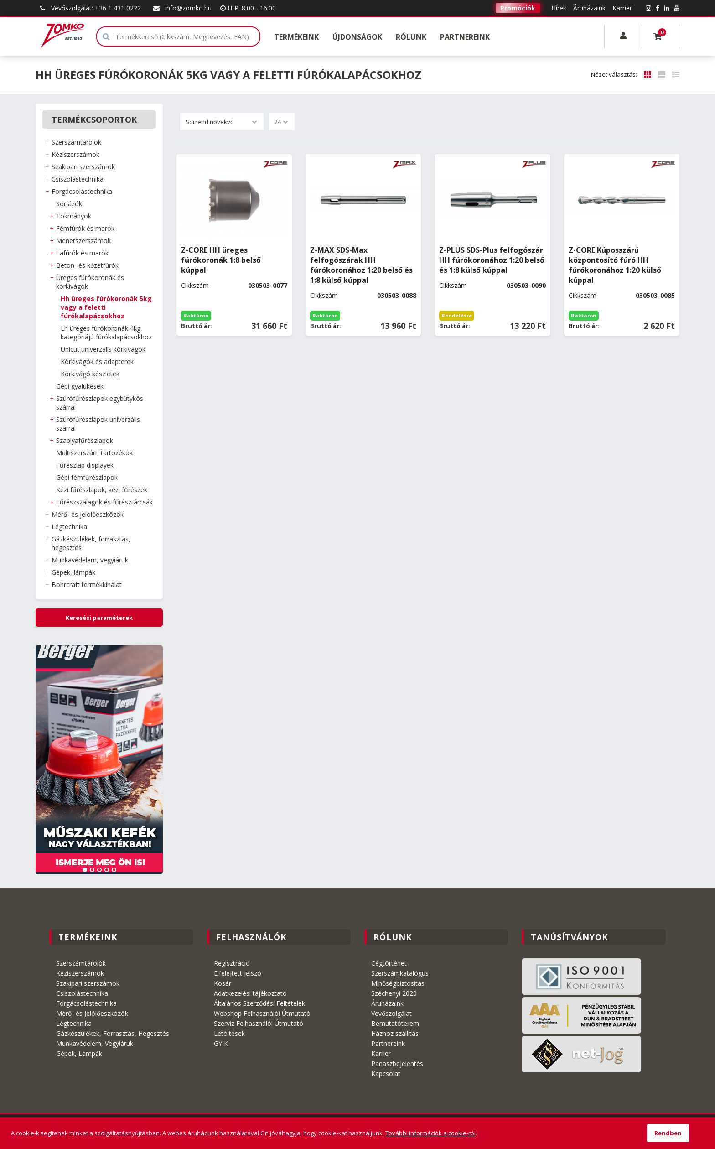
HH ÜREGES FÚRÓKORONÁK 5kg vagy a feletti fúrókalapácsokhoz (106, 307)
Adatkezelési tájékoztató (250, 993)
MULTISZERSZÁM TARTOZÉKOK (94, 452)
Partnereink (465, 37)
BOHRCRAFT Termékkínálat (87, 584)
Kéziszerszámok (80, 973)
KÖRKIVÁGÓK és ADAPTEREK (97, 361)
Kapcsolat (385, 1073)
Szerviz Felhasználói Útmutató (258, 1023)
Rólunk (411, 37)
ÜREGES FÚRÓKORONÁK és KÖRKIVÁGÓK (90, 282)
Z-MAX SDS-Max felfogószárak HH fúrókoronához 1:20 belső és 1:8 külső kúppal (361, 265)
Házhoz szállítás (395, 1033)
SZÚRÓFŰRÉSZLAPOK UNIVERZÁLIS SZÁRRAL (98, 423)
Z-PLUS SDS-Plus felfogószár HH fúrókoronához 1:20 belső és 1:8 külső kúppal (491, 260)
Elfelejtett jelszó (237, 973)
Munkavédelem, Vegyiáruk (94, 1043)
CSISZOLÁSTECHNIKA (78, 179)
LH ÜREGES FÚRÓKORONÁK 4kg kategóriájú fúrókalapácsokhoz (106, 332)
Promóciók (517, 8)
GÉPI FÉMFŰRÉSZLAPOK (87, 477)
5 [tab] (114, 870)
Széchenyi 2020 (394, 993)
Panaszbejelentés (397, 1063)
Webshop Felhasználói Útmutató (262, 1013)
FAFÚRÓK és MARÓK (82, 253)
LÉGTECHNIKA (69, 526)
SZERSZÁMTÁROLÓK (76, 142)
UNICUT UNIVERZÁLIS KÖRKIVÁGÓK (103, 349)
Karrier (622, 8)
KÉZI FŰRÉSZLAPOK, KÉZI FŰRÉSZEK (101, 489)
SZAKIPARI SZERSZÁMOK (83, 166)
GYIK (221, 1043)
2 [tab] (92, 870)
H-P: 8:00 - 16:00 (248, 8)
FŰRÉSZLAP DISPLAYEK (85, 465)
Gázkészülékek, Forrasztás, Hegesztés (112, 1033)
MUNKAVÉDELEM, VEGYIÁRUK (90, 560)
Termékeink (296, 37)
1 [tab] (85, 870)
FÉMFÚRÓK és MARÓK (85, 228)
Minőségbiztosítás (398, 983)
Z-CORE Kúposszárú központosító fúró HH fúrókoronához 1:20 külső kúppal (615, 265)
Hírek (558, 8)
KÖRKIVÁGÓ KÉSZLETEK (90, 373)
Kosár (222, 983)
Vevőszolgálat (391, 1013)
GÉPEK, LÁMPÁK (73, 572)
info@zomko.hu (181, 8)
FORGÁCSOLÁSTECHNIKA (82, 191)
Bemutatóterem (395, 1023)
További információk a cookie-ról (430, 1133)
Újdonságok (357, 37)
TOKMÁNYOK (73, 216)
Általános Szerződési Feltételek (259, 1003)
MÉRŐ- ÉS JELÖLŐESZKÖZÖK (88, 514)
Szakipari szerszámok (87, 983)
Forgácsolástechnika (86, 1003)
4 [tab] (106, 870)
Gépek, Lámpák (79, 1053)
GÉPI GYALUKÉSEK (80, 386)
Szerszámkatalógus (400, 973)
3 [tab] (99, 870)
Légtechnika (74, 1023)
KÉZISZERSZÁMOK (75, 154)
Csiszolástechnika (82, 993)
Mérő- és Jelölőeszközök (92, 1013)
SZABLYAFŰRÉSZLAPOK (84, 440)
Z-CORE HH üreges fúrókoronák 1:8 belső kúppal (221, 260)
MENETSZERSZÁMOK (83, 240)
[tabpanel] (99, 759)
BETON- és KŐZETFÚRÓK (87, 265)
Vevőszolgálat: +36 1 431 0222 (89, 8)
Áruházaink (589, 8)
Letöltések (229, 1033)
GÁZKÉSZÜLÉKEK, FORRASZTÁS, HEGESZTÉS (91, 543)
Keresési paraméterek (99, 617)
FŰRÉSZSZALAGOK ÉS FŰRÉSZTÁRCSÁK (104, 502)
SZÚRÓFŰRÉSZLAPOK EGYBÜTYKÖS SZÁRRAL (99, 402)
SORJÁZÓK (69, 203)
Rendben (668, 1133)
